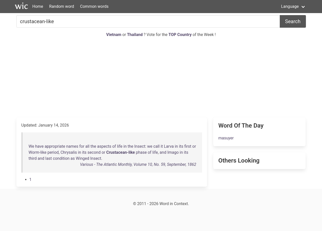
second (94, 152)
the (93, 146)
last (48, 158)
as (73, 158)
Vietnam (114, 34)
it (162, 146)
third (33, 158)
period (53, 152)
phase (141, 152)
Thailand (135, 34)
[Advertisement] (161, 77)
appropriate (54, 146)
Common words (94, 6)
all (87, 146)
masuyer (226, 138)
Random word (61, 6)
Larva (169, 146)
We (31, 146)
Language (290, 6)
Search (292, 21)
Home (37, 6)
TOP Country (180, 34)
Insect (139, 146)
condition (61, 158)
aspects (104, 146)
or (194, 146)
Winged (82, 158)
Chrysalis (69, 152)
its (181, 146)
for (81, 146)
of (114, 146)
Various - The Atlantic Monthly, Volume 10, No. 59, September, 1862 (138, 164)
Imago (173, 152)
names (72, 146)
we (150, 146)
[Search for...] (148, 21)
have (39, 146)
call (156, 146)
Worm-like (38, 152)
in (125, 146)
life (119, 146)
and (163, 152)
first (187, 146)
